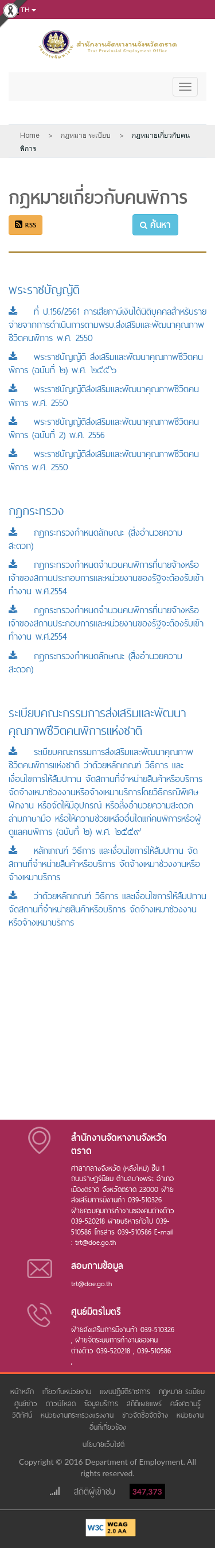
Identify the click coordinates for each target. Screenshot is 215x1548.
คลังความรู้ (187, 1404)
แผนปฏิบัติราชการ (126, 1392)
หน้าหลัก (23, 1392)
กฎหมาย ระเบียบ (182, 1392)
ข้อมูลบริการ (102, 1404)
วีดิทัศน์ (23, 1415)
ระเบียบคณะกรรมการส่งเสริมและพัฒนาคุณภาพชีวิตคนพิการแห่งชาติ (97, 722)
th (21, 10)
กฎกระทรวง (36, 511)
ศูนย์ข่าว (27, 1404)
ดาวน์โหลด (62, 1404)
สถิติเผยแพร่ (146, 1404)
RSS (25, 225)
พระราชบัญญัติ (44, 290)
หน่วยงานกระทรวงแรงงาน (78, 1415)
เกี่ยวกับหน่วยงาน (68, 1392)
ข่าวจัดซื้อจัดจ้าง (146, 1415)
